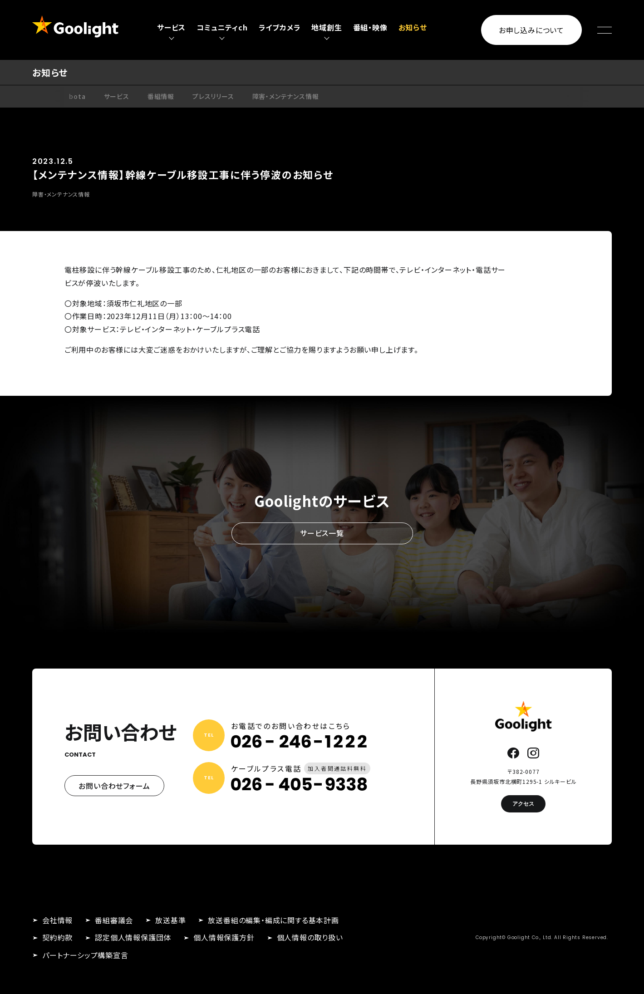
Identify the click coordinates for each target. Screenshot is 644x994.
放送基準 (170, 920)
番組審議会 (114, 920)
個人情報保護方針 (223, 937)
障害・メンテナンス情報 (285, 96)
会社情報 (57, 920)
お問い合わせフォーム (114, 785)
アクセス (523, 803)
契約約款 (57, 937)
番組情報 (160, 96)
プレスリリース (213, 96)
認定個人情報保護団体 (133, 937)
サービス (116, 96)
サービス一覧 (322, 532)
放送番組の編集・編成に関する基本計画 (273, 920)
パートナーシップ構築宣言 (85, 955)
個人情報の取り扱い (310, 937)
